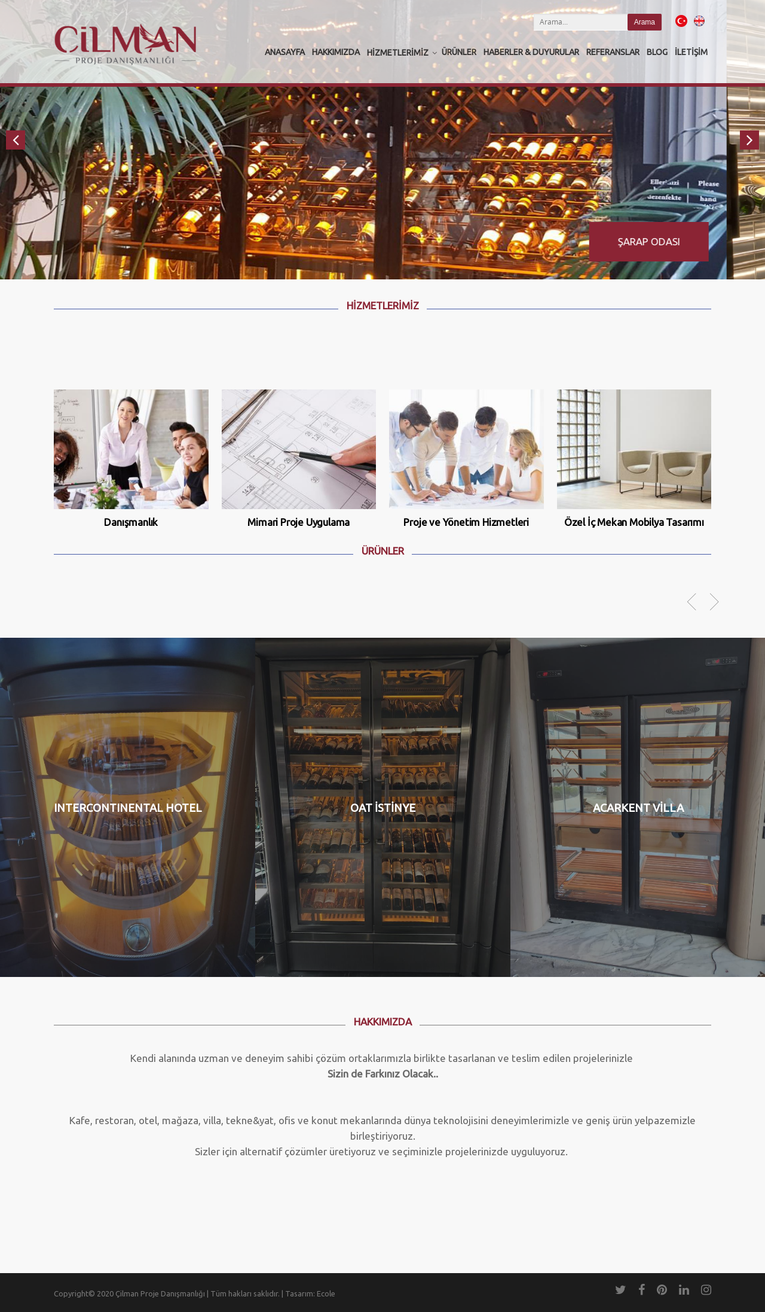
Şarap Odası (687, 241)
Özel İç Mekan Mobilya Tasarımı (634, 522)
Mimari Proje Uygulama (298, 522)
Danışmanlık (131, 522)
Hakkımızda (336, 52)
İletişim (691, 52)
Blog (657, 52)
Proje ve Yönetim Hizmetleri (466, 522)
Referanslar (612, 52)
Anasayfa (285, 52)
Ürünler (459, 52)
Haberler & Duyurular (531, 52)
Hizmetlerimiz (398, 52)
